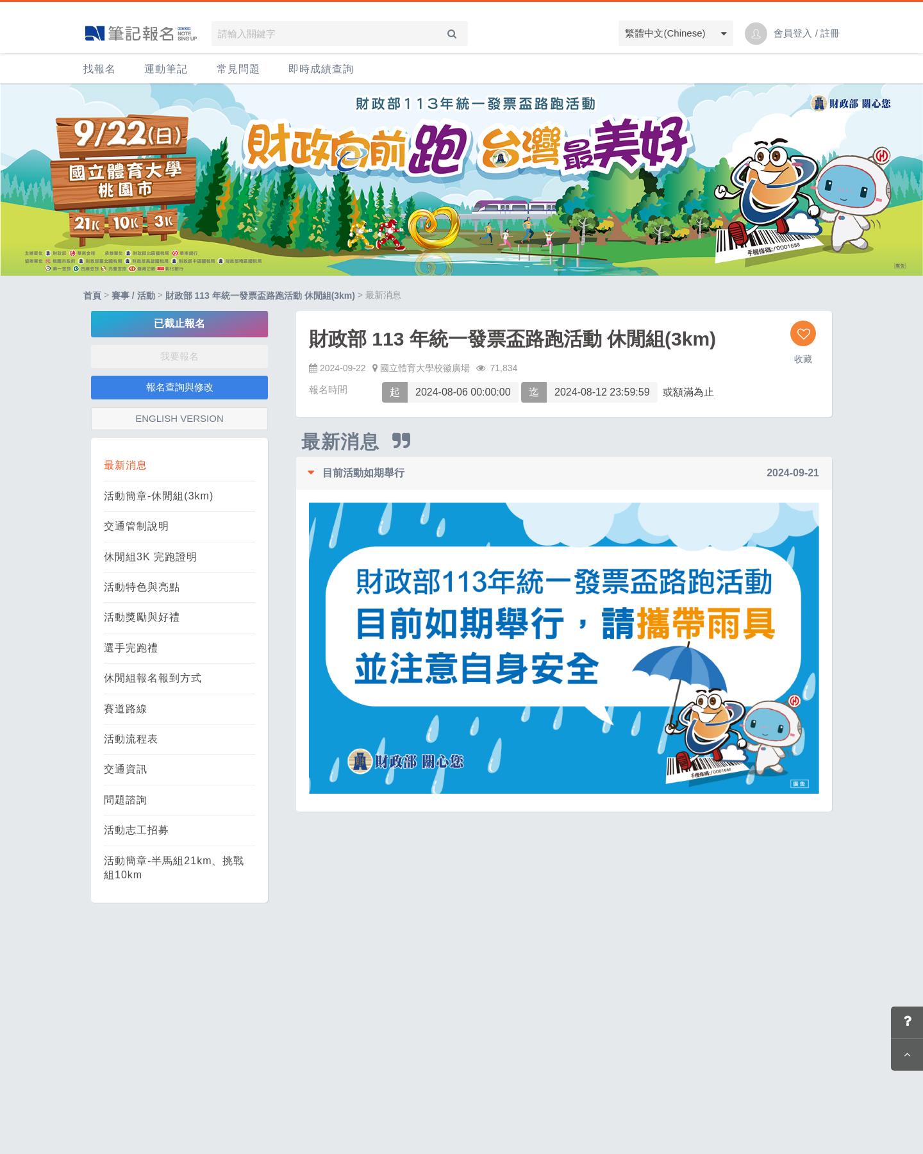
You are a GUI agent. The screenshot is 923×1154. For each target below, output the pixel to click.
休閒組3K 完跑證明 (150, 556)
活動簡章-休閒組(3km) (158, 495)
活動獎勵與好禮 (142, 617)
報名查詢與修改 (179, 386)
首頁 (92, 295)
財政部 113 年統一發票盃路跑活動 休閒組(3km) (260, 295)
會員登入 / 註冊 (807, 33)
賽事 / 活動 (133, 295)
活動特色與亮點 (142, 586)
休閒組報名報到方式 (153, 678)
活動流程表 (131, 738)
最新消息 (125, 465)
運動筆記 (166, 68)
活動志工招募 (136, 829)
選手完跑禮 (131, 647)
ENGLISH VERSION (179, 418)
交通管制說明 (136, 526)
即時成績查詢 (321, 68)
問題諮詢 (125, 799)
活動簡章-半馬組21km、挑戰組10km (174, 867)
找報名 (99, 68)
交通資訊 (125, 769)
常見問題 (238, 68)
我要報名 (179, 356)
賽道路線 (125, 708)
